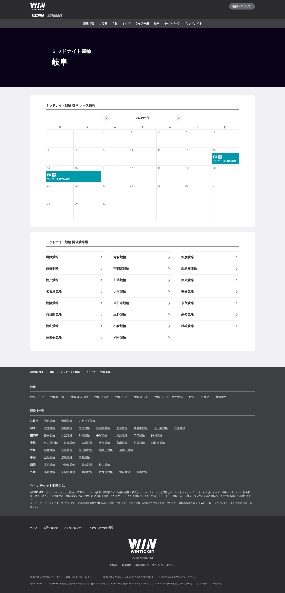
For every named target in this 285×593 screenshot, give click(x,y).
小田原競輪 (120, 435)
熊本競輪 (142, 472)
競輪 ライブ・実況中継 (168, 397)
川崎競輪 (84, 435)
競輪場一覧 (57, 397)
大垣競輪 (87, 442)
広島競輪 (66, 457)
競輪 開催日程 (79, 397)
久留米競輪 (68, 472)
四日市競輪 (158, 442)
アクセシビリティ (73, 527)
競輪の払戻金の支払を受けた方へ (177, 577)
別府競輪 (124, 472)
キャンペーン (172, 23)
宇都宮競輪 (103, 428)
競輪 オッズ (140, 397)
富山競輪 (121, 442)
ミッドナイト (193, 23)
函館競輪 (49, 420)
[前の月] (106, 118)
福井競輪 (49, 450)
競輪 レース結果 (199, 397)
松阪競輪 (139, 442)
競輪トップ (37, 397)
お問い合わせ (51, 527)
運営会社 (114, 565)
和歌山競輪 (106, 450)
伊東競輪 (139, 435)
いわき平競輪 (87, 420)
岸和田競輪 (126, 450)
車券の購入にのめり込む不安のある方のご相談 (128, 577)
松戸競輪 (49, 435)
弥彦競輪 (49, 428)
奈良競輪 (66, 450)
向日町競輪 (86, 450)
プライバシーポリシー (164, 565)
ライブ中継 (142, 23)
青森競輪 (66, 420)
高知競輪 (87, 464)
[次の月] (179, 118)
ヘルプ (33, 527)
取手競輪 (84, 428)
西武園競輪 (141, 428)
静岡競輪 (156, 435)
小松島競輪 (68, 464)
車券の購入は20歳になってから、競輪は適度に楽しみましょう (63, 577)
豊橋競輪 (104, 442)
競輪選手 (221, 397)
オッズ (126, 23)
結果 (156, 23)
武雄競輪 (87, 472)
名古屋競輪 (51, 442)
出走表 (103, 23)
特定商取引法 (142, 565)
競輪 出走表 (101, 397)
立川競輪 (179, 428)
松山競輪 (104, 464)
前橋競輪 (66, 428)
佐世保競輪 (106, 472)
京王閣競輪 (161, 428)
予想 (114, 23)
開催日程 (88, 23)
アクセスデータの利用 (101, 527)
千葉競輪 (66, 435)
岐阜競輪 (69, 442)
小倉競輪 (49, 472)
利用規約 (126, 565)
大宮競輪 (121, 428)
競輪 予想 (121, 397)
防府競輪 (84, 457)
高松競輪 (49, 464)
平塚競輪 (101, 435)
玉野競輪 (49, 457)
